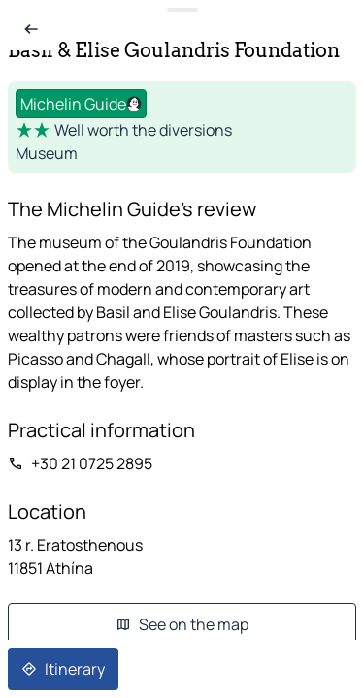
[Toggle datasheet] (182, 9)
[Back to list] (31, 29)
